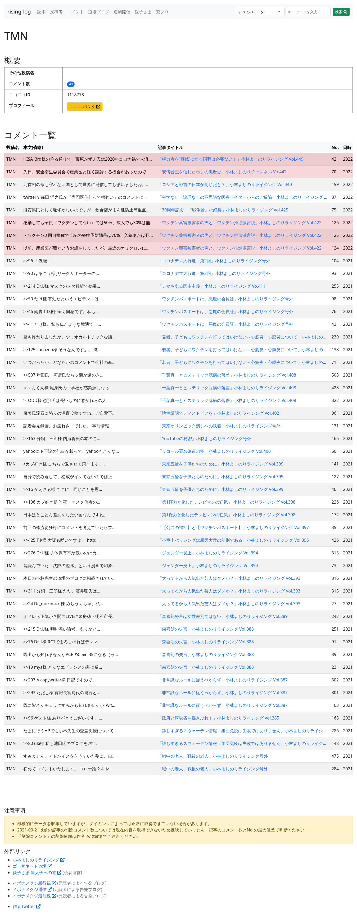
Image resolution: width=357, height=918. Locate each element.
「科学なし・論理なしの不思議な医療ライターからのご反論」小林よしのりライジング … (242, 197)
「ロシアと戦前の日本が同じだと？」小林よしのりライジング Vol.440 (225, 184)
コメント (75, 12)
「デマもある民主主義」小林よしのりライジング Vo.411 (211, 286)
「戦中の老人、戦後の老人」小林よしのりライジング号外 (213, 756)
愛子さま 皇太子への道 (37, 872)
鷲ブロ (162, 12)
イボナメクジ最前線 (34, 896)
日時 (349, 147)
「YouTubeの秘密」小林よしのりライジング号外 (204, 438)
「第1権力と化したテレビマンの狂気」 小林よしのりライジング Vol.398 (226, 502)
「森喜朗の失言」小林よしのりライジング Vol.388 (206, 629)
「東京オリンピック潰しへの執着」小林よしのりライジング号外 (219, 426)
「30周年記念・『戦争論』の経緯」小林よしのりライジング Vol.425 (223, 210)
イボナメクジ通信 (32, 889)
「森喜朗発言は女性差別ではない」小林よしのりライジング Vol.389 (223, 616)
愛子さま (143, 12)
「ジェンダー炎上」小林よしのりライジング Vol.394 (208, 553)
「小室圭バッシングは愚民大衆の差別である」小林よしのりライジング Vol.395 (233, 540)
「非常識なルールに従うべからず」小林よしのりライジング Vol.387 (223, 680)
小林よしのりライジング (39, 860)
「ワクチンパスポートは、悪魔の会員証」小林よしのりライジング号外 (225, 299)
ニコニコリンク (84, 106)
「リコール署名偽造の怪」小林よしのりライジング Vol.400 (214, 451)
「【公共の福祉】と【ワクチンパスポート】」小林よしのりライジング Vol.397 (233, 527)
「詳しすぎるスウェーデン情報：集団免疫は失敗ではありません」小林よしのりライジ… (242, 731)
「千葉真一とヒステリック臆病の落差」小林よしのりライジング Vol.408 (227, 375)
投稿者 (56, 12)
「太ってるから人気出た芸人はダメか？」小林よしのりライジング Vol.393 (229, 578)
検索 (341, 11)
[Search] (308, 12)
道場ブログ (98, 12)
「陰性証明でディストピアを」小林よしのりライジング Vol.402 (218, 413)
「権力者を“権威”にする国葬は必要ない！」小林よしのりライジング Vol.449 (230, 159)
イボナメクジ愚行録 (34, 883)
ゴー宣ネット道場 (32, 866)
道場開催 (122, 12)
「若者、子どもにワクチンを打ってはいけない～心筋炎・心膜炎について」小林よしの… (242, 337)
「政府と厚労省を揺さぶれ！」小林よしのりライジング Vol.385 (218, 718)
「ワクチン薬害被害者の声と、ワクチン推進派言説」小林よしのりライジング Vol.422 (240, 222)
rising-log (19, 11)
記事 (41, 12)
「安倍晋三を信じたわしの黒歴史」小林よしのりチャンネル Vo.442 (222, 172)
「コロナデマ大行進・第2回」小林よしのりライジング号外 (214, 261)
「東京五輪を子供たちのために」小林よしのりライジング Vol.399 (220, 464)
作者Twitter (26, 906)
